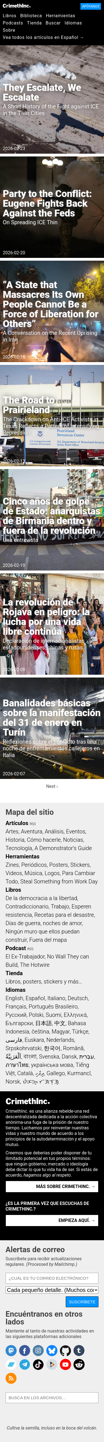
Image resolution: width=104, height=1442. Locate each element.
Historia (15, 839)
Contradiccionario (27, 906)
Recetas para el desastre (64, 914)
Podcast (16, 948)
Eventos (75, 831)
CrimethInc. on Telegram (24, 1364)
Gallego (56, 1073)
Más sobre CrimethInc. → (65, 1186)
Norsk (13, 1081)
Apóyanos (90, 6)
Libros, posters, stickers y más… (44, 981)
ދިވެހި (39, 1073)
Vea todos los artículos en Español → (43, 37)
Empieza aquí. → (77, 1220)
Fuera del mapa (48, 940)
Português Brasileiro (53, 1006)
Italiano (56, 998)
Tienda (34, 23)
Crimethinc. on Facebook (24, 1350)
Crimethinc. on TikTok (38, 1364)
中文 (59, 1023)
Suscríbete (82, 1301)
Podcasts (13, 23)
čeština (40, 1031)
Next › (52, 786)
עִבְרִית (86, 1056)
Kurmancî (79, 1073)
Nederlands (60, 1040)
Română (73, 1048)
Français (16, 1006)
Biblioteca (31, 15)
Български (19, 1023)
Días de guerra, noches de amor (44, 923)
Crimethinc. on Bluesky (51, 1350)
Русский (16, 1015)
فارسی (14, 1040)
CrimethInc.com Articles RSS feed (11, 1378)
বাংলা (30, 1056)
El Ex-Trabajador (25, 956)
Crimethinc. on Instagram (38, 1350)
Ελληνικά (75, 1015)
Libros (9, 15)
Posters (58, 864)
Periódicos (34, 864)
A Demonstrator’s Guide (63, 848)
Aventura (31, 831)
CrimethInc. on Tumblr (79, 1350)
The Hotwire (34, 965)
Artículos (17, 823)
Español (35, 998)
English (14, 998)
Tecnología (19, 848)
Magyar (61, 1031)
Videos (14, 873)
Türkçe (80, 1031)
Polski (36, 1015)
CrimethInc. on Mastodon (11, 1350)
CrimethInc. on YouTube (65, 1364)
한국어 (52, 1048)
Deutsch (78, 998)
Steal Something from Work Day (59, 881)
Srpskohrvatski (24, 1048)
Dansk (69, 1056)
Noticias (73, 839)
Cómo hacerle (44, 839)
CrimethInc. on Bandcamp (11, 1364)
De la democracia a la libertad (41, 898)
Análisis (54, 831)
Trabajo (60, 906)
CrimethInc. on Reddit (79, 1364)
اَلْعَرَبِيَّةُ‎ (13, 1056)
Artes (12, 831)
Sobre (9, 30)
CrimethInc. (17, 5)
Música (33, 873)
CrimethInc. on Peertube (51, 1364)
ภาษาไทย (17, 1065)
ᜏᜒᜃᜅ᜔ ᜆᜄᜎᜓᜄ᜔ (40, 1081)
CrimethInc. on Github (65, 1350)
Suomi (53, 1015)
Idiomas (73, 23)
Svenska (49, 1056)
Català (25, 1073)
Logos (52, 873)
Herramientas (60, 15)
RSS (33, 824)
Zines (12, 864)
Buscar (53, 23)
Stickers (80, 864)
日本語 (43, 1023)
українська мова (52, 1065)
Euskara (34, 1040)
